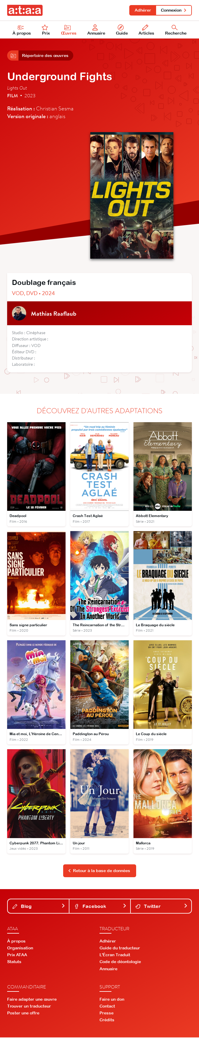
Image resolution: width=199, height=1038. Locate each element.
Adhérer (142, 10)
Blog (39, 906)
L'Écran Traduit (115, 955)
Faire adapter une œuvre (32, 999)
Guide (122, 30)
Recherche (175, 30)
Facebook (100, 906)
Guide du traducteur (120, 948)
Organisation (20, 948)
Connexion (174, 10)
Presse (107, 1013)
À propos (22, 30)
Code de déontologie (120, 962)
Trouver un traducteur (29, 1006)
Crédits (107, 1020)
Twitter (162, 906)
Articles (146, 30)
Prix (46, 30)
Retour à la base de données (99, 871)
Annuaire (96, 30)
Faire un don (112, 999)
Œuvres (69, 30)
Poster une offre (23, 1013)
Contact (107, 1006)
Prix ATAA (17, 955)
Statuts (14, 962)
